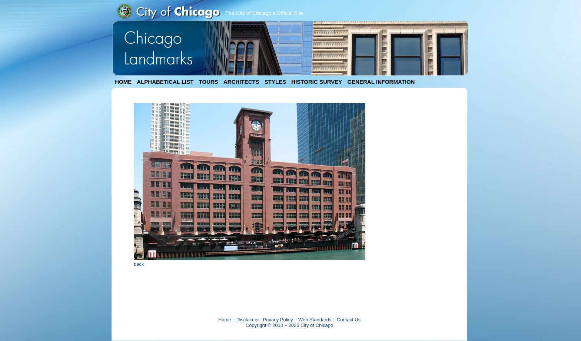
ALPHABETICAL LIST (165, 82)
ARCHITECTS (241, 82)
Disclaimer (247, 319)
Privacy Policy (278, 319)
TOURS (208, 82)
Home (224, 319)
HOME (123, 82)
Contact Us (349, 319)
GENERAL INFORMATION (381, 82)
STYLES (275, 82)
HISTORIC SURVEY (316, 82)
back (139, 264)
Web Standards (314, 319)
